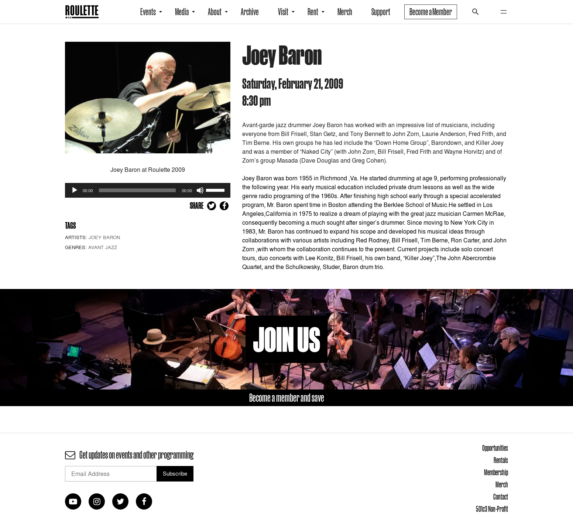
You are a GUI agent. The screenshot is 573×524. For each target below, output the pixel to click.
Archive (250, 11)
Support (380, 11)
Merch (344, 11)
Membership (496, 472)
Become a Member (430, 11)
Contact (500, 496)
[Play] (74, 190)
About (215, 11)
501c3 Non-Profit (492, 509)
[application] (147, 190)
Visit (283, 11)
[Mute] (200, 190)
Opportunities (495, 448)
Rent (313, 11)
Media (182, 11)
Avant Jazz (102, 247)
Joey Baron (104, 237)
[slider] (137, 190)
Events (148, 11)
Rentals (501, 460)
